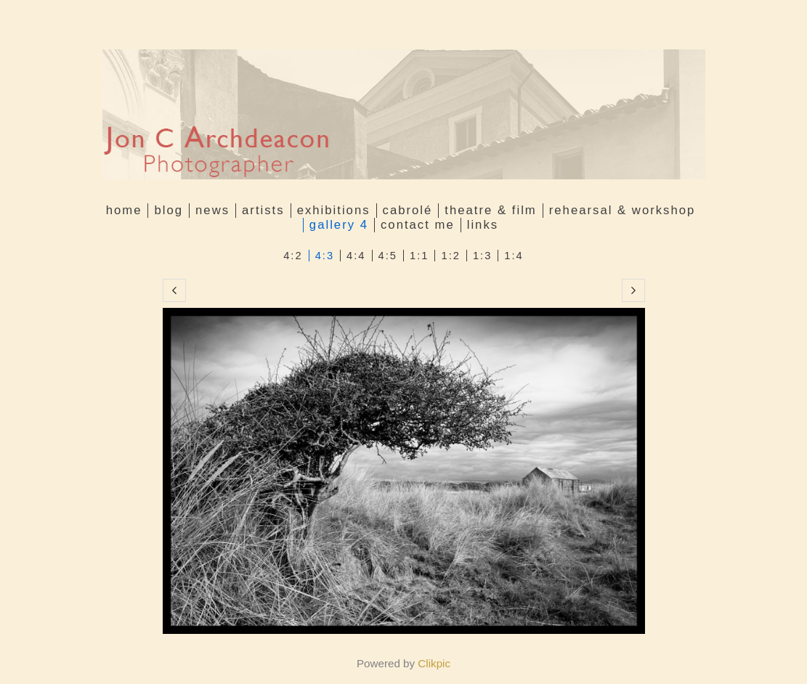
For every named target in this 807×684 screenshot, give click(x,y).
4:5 (387, 255)
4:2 (292, 255)
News (212, 210)
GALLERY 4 (338, 225)
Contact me (418, 225)
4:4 (355, 255)
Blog (168, 210)
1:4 (513, 255)
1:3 (482, 255)
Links (482, 225)
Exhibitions (333, 210)
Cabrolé (408, 210)
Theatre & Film (490, 210)
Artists (263, 210)
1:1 (419, 255)
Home (124, 210)
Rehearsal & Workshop (622, 210)
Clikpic (434, 663)
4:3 (324, 255)
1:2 (450, 255)
